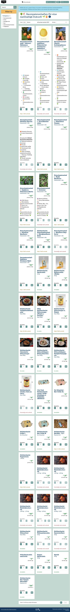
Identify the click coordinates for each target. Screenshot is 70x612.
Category (6, 16)
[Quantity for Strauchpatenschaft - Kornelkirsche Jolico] (41, 165)
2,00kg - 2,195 (58, 511)
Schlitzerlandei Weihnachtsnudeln (43, 532)
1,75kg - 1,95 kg (41, 511)
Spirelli (56, 555)
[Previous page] (59, 602)
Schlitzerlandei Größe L (25, 432)
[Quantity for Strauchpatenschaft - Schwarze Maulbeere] (24, 247)
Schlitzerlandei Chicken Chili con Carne (26, 391)
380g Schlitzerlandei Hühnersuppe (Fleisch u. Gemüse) (42, 312)
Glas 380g (22, 313)
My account (64, 2)
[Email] (37, 609)
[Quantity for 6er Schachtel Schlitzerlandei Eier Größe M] (41, 444)
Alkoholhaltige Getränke (8, 24)
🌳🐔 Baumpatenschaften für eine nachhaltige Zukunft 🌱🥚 (38, 15)
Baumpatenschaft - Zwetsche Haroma (26, 120)
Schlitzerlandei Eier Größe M (42, 432)
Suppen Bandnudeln (41, 555)
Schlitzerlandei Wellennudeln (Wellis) (59, 272)
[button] (21, 300)
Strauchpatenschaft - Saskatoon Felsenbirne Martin (26, 189)
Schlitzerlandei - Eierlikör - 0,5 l (59, 432)
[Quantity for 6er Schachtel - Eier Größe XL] (58, 408)
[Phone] (39, 609)
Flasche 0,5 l (57, 435)
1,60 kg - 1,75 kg (24, 511)
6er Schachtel (23, 435)
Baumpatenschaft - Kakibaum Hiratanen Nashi (26, 259)
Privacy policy (66, 609)
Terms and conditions (57, 609)
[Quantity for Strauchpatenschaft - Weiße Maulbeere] (58, 220)
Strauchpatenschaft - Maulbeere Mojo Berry (60, 232)
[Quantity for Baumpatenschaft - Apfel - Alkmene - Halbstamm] (24, 109)
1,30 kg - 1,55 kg (58, 473)
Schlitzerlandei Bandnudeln (42, 271)
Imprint (67, 610)
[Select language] (59, 2)
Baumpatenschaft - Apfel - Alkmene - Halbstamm (26, 43)
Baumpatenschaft (7, 18)
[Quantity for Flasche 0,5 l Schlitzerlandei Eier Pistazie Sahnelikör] (24, 592)
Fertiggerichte (6, 21)
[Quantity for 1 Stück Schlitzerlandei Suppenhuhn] (24, 483)
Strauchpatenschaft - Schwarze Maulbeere (26, 232)
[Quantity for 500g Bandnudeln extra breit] (24, 567)
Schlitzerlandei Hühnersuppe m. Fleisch (59, 310)
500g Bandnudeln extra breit (26, 555)
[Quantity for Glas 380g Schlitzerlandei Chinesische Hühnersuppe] (24, 366)
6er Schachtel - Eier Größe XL (59, 391)
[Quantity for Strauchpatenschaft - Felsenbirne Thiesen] (58, 165)
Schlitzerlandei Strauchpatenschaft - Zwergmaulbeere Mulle (43, 233)
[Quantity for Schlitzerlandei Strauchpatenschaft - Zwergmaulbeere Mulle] (41, 247)
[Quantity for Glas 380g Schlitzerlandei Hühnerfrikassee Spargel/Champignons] (58, 366)
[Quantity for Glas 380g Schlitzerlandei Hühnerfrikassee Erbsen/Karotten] (41, 366)
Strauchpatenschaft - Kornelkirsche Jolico (43, 121)
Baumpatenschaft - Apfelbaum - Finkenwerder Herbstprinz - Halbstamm (43, 45)
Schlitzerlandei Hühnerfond (25, 532)
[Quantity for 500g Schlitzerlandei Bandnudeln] (41, 285)
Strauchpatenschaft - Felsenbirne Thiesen (60, 121)
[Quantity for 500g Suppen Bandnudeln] (41, 567)
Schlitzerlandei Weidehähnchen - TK (43, 469)
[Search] (7, 7)
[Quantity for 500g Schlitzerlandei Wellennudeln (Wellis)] (58, 285)
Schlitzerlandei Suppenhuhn (25, 456)
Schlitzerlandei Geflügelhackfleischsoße (26, 310)
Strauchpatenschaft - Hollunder (43, 189)
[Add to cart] (32, 109)
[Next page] (63, 602)
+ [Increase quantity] (26, 109)
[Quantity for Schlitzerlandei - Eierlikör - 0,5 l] (58, 444)
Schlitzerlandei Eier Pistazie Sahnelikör (25, 579)
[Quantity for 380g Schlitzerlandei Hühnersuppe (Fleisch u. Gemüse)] (41, 327)
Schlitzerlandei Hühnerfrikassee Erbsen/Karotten (43, 351)
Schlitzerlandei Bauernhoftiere (59, 532)
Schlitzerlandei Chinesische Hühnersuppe (25, 351)
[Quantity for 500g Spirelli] (58, 567)
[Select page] (65, 602)
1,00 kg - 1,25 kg (41, 473)
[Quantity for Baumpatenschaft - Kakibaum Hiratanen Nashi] (24, 285)
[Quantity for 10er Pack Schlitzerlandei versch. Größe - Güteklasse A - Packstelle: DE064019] (41, 408)
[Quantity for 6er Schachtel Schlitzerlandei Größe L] (24, 444)
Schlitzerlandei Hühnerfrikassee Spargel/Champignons (60, 352)
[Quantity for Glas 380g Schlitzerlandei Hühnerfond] (24, 544)
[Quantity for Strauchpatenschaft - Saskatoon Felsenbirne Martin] (24, 220)
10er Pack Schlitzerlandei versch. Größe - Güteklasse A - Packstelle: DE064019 (42, 394)
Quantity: (22, 107)
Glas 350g (22, 395)
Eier (4, 23)
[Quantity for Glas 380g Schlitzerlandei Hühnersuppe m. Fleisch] (58, 327)
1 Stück (22, 458)
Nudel (4, 19)
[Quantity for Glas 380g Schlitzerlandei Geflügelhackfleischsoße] (24, 327)
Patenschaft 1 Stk (24, 46)
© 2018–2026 (8, 609)
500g (38, 274)
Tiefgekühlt (6, 26)
